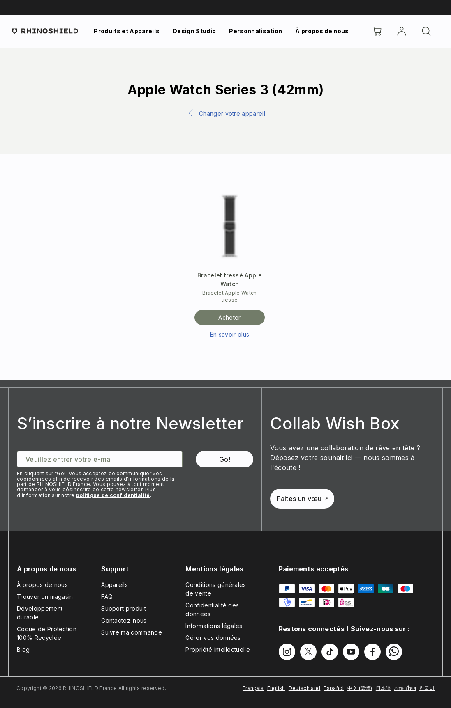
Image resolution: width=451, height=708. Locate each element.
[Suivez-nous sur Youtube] (351, 652)
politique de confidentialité (113, 495)
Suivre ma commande (131, 632)
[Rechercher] (426, 31)
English (276, 688)
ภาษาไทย (405, 688)
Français (253, 688)
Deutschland (305, 688)
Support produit (123, 608)
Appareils (114, 584)
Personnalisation (255, 30)
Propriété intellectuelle (217, 649)
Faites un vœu (302, 499)
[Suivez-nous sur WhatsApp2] (394, 652)
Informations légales (213, 625)
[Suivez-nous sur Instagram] (287, 652)
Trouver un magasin (45, 596)
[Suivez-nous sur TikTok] (329, 652)
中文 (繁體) (359, 688)
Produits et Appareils (127, 30)
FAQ (107, 596)
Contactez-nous (123, 620)
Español (334, 688)
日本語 (383, 688)
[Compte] (401, 31)
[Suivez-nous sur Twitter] (308, 652)
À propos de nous (322, 30)
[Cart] (377, 31)
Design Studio (194, 30)
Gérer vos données (213, 637)
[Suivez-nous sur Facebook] (372, 652)
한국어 (427, 688)
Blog (23, 649)
